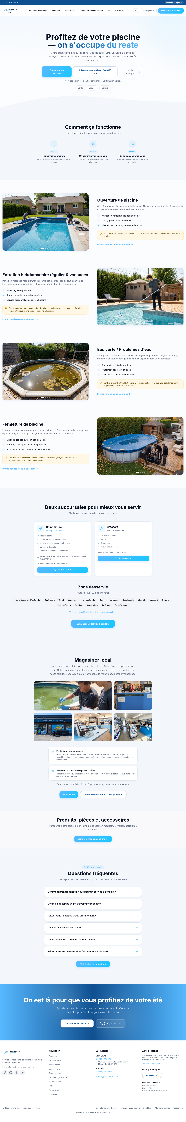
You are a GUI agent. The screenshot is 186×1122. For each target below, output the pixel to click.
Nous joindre (148, 10)
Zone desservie (56, 1073)
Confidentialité (102, 1108)
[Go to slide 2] (45, 248)
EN (136, 10)
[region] (45, 222)
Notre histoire (55, 1081)
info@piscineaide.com (107, 1076)
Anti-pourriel (134, 1108)
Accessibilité (178, 1108)
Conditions (147, 1108)
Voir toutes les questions (93, 964)
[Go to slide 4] (49, 248)
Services (53, 1056)
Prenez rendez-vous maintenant (115, 244)
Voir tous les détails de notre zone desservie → (93, 612)
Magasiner (152, 1075)
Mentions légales (162, 1108)
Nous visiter (69, 794)
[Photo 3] (72, 708)
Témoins (123, 1108)
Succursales (70, 10)
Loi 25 (114, 1108)
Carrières (119, 10)
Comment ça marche (58, 1077)
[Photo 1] (69, 709)
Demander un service (37, 10)
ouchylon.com (105, 1112)
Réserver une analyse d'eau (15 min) (95, 72)
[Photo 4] (74, 708)
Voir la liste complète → (151, 1063)
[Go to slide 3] (47, 248)
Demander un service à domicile (93, 624)
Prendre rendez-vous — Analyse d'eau (103, 794)
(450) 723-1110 (10, 2)
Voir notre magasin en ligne (93, 839)
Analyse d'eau (55, 1060)
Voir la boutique (133, 72)
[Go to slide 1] (42, 248)
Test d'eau (55, 10)
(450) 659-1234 (123, 558)
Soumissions (54, 1069)
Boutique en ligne (174, 3)
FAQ (109, 10)
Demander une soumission (91, 10)
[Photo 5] (76, 708)
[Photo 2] (71, 708)
